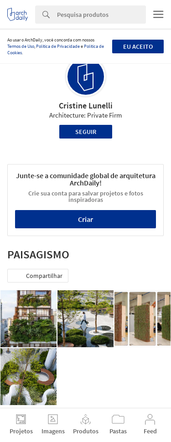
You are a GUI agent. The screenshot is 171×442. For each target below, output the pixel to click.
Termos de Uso (20, 46)
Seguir (85, 132)
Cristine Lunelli (86, 105)
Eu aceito (138, 46)
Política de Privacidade (58, 46)
